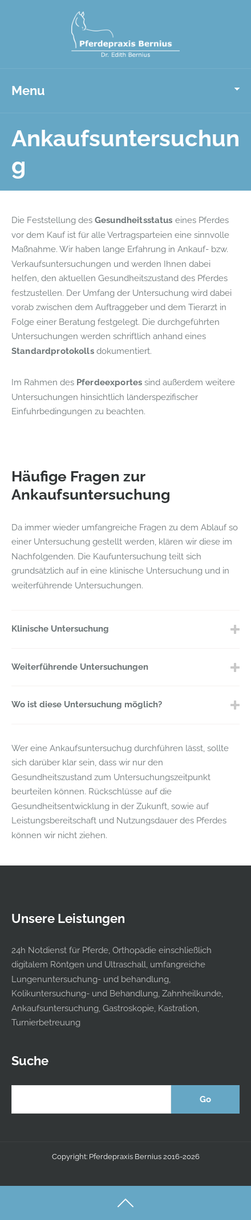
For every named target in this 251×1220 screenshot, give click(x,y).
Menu (28, 90)
